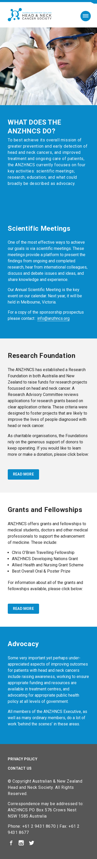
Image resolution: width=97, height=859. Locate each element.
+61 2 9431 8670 (39, 826)
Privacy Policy (22, 759)
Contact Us (20, 768)
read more (23, 474)
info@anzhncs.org (53, 318)
